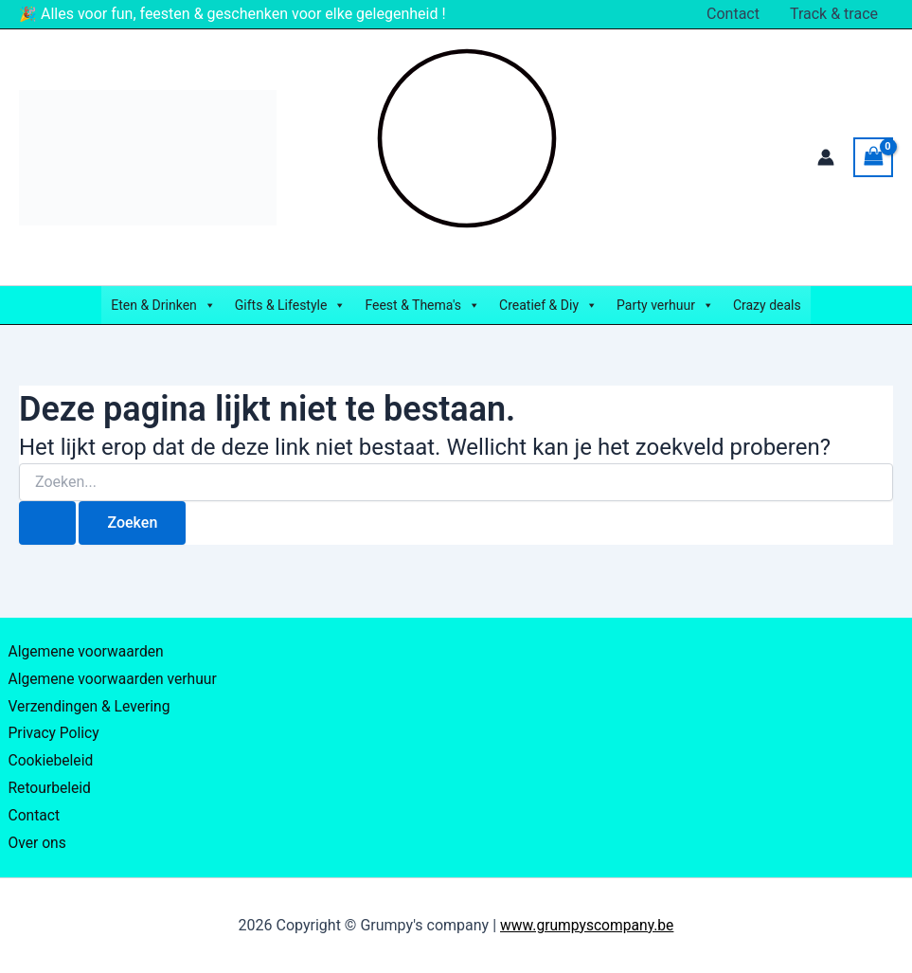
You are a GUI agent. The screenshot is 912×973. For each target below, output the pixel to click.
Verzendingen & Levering (87, 698)
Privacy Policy (51, 726)
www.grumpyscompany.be (587, 925)
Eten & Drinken (163, 305)
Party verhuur (665, 305)
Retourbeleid (46, 784)
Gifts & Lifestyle (291, 305)
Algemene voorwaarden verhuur (110, 668)
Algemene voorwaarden (83, 640)
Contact (733, 14)
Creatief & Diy (548, 305)
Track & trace (834, 14)
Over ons (33, 842)
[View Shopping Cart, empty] (873, 156)
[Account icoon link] (825, 157)
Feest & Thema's (422, 305)
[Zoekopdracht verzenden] (47, 523)
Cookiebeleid (47, 755)
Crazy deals (767, 305)
